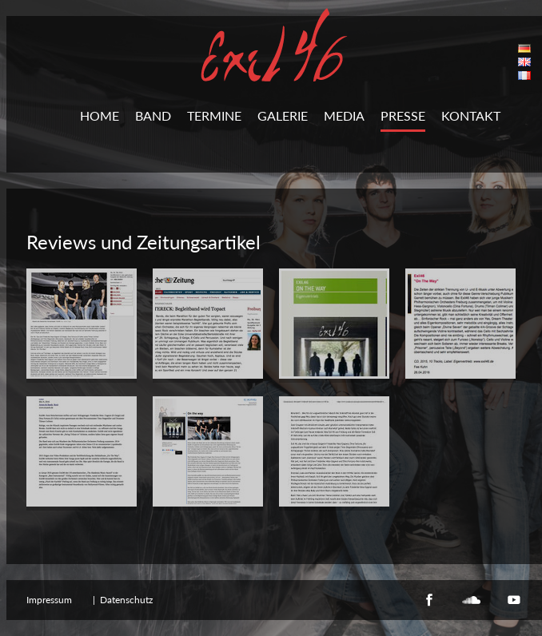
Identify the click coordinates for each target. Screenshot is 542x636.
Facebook (429, 600)
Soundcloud (472, 600)
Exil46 (274, 44)
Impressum (49, 600)
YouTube (514, 600)
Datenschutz (126, 600)
